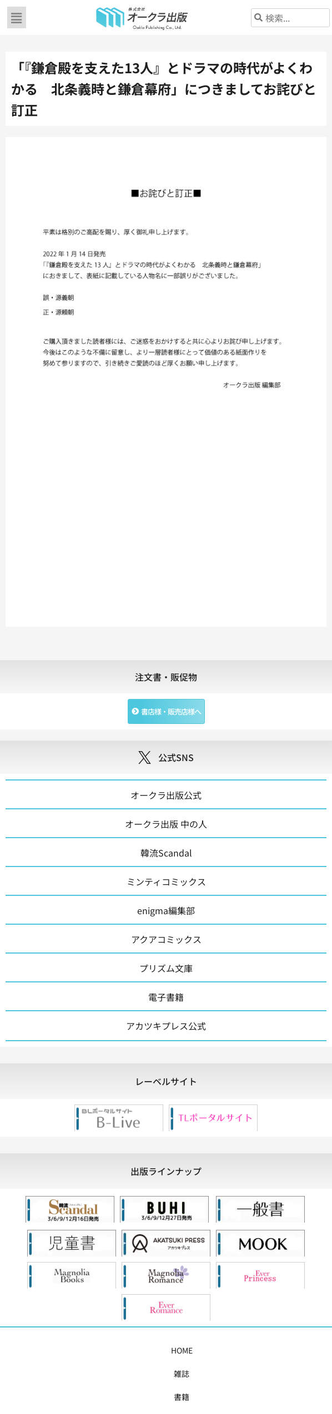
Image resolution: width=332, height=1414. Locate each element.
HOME (35, 1350)
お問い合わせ (166, 1373)
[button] (16, 17)
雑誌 (64, 1350)
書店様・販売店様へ (232, 1350)
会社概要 (292, 1350)
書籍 (89, 1350)
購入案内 (171, 1350)
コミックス (126, 1350)
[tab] (166, 1081)
